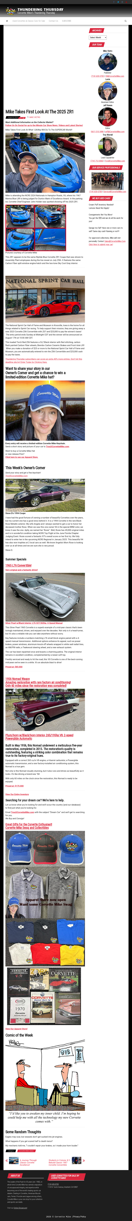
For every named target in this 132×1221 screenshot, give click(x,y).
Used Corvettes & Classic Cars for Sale (29, 21)
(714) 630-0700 (97, 76)
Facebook (114, 2)
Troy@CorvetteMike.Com (16, 476)
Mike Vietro (34, 117)
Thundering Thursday (40, 9)
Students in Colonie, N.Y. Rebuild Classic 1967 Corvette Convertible (59, 1162)
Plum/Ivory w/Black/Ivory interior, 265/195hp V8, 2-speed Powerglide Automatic (39, 736)
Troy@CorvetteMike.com (22, 812)
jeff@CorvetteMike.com (115, 131)
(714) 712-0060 (96, 161)
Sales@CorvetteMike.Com (115, 241)
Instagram (122, 2)
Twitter (118, 2)
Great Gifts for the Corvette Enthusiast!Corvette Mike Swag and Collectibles (28, 826)
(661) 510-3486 (97, 131)
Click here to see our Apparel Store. (21, 457)
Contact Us (53, 21)
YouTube (126, 2)
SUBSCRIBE (66, 21)
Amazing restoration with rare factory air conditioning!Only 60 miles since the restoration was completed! (38, 684)
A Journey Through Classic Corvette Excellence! (28, 1162)
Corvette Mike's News (26, 1151)
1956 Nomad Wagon (17, 679)
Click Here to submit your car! (101, 244)
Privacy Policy (79, 1217)
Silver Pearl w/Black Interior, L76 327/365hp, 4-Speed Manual (34, 623)
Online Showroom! (20, 1208)
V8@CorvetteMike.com (114, 76)
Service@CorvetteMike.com (115, 191)
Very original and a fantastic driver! (21, 570)
